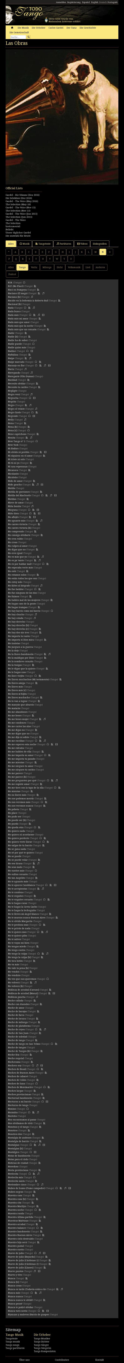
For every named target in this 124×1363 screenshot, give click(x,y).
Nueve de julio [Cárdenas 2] (23, 1264)
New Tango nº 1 (16, 441)
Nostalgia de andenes (19, 1137)
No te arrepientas (17, 888)
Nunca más (14, 1293)
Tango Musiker (42, 1338)
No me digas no (16, 730)
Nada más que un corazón (22, 329)
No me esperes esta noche (22, 744)
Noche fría (13, 1054)
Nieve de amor (16, 502)
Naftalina (13, 354)
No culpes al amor (18, 546)
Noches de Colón (17, 1080)
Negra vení (14, 394)
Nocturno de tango (18, 1105)
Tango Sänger (41, 1345)
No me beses (15, 715)
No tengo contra (16, 950)
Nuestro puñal (16, 1246)
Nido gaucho (15, 484)
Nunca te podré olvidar (20, 1307)
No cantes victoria (18, 524)
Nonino (12, 1109)
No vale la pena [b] (18, 968)
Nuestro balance (17, 1228)
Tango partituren (15, 1348)
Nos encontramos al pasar (22, 1119)
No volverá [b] (15, 986)
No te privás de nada (19, 928)
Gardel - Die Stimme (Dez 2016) (22, 195)
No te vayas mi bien (18, 943)
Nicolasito (13, 474)
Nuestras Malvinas (18, 1220)
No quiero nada (16, 831)
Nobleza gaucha (17, 997)
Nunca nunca (15, 1296)
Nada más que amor (19, 322)
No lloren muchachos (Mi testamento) (28, 679)
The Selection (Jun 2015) (19, 217)
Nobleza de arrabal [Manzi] (23, 993)
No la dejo (13, 650)
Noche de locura (17, 1018)
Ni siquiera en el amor (20, 455)
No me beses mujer (18, 719)
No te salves (14, 939)
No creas (12, 542)
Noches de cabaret (18, 1076)
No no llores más (17, 795)
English (94, 2)
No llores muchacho (19, 697)
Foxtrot (12, 274)
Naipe (11, 358)
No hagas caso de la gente (22, 603)
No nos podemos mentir (21, 798)
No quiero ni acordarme (21, 834)
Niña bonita (14, 506)
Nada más (13, 315)
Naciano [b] (14, 297)
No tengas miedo (17, 946)
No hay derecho (16, 621)
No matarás (14, 708)
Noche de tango (16, 1040)
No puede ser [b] (17, 820)
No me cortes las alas (19, 726)
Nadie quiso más (17, 347)
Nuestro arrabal (17, 1224)
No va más (13, 964)
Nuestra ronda (16, 1213)
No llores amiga (16, 683)
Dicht (60, 267)
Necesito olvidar (17, 383)
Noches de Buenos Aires (21, 1073)
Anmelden (61, 2)
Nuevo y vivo (15, 1275)
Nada (11, 308)
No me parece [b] (17, 777)
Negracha (13, 398)
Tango (22, 267)
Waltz (34, 267)
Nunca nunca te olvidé (20, 1300)
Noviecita (13, 1174)
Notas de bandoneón (19, 1156)
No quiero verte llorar (20, 842)
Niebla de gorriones (19, 492)
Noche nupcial (16, 1058)
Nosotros (13, 1130)
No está (12, 571)
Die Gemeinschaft (19, 32)
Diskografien (100, 244)
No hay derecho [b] (18, 625)
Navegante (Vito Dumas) (21, 376)
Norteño (12, 1116)
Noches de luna (16, 1083)
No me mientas (16, 762)
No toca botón (15, 961)
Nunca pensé (15, 1303)
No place (12, 813)
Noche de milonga (18, 1022)
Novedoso (13, 1166)
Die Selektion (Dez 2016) (19, 198)
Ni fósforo (13, 448)
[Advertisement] (62, 202)
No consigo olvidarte (19, 535)
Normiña (13, 1112)
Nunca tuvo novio (17, 1311)
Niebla (11, 488)
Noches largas (15, 1091)
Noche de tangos (17, 1047)
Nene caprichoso (17, 434)
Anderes (100, 267)
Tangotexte (43, 243)
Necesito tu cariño (18, 387)
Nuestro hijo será (17, 1242)
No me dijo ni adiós (18, 737)
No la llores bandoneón (21, 654)
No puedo (13, 824)
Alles (11, 244)
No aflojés (13, 517)
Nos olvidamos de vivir (20, 1123)
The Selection (13, 223)
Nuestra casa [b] (17, 1199)
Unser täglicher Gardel (18, 232)
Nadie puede (15, 344)
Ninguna (13, 510)
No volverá (14, 982)
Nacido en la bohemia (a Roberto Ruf (28, 300)
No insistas (14, 643)
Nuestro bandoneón (19, 1231)
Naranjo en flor (16, 365)
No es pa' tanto (16, 560)
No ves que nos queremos (22, 979)
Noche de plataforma (19, 1026)
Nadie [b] (13, 336)
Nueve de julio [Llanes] (20, 1267)
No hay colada (15, 618)
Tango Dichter (41, 1341)
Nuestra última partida (20, 1217)
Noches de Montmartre (20, 1087)
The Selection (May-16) (18, 204)
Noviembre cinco (17, 1184)
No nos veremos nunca (20, 805)
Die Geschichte (88, 28)
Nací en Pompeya (17, 290)
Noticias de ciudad (18, 1163)
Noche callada (15, 1000)
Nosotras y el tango (18, 1127)
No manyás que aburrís (21, 704)
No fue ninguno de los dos (22, 593)
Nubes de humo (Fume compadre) (26, 1188)
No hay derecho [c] (18, 629)
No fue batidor (16, 589)
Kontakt (99, 1360)
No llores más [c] (17, 690)
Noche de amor (16, 1008)
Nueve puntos (15, 1271)
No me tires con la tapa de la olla (26, 787)
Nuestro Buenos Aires (20, 1235)
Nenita (11, 437)
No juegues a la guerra (20, 647)
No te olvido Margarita (20, 921)
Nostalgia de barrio (18, 1141)
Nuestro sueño (16, 1249)
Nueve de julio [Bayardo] (21, 1257)
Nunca (11, 1278)
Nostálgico (13, 1152)
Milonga (47, 267)
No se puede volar (18, 860)
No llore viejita (16, 676)
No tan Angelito (16, 878)
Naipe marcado (16, 362)
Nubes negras (15, 1192)
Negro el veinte (16, 409)
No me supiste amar (19, 784)
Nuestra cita (14, 1202)
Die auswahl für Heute (18, 236)
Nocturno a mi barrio (19, 1101)
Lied (88, 267)
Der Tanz (72, 28)
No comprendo (16, 531)
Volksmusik (74, 267)
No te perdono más (18, 925)
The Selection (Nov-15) (18, 210)
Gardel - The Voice (16, 220)
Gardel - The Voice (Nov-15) (21, 207)
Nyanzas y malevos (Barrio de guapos (28, 1314)
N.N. (10, 282)
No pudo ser (14, 816)
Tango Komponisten (45, 1351)
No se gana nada (17, 849)
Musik (24, 243)
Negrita (12, 401)
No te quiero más (17, 932)
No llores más (15, 686)
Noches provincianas (19, 1094)
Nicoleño (13, 477)
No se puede (14, 856)
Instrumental (13, 226)
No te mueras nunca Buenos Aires (26, 917)
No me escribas (16, 741)
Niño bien (13, 513)
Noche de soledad (17, 1036)
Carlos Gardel (56, 28)
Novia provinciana (18, 1170)
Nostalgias (13, 1145)
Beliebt (9, 229)
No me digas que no (19, 733)
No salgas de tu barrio (20, 845)
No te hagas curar (17, 903)
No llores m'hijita (17, 694)
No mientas (14, 791)
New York (13, 445)
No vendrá (13, 971)
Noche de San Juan (18, 1033)
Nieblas (12, 499)
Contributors (62, 1360)
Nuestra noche (16, 1210)
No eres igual (15, 553)
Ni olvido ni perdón (18, 452)
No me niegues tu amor (21, 766)
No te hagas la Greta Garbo (22, 907)
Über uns (24, 1360)
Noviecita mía (15, 1177)
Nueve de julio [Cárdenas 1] (23, 1260)
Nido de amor (15, 481)
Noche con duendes (19, 1004)
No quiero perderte (18, 838)
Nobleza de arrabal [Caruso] (23, 990)
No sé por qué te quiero (21, 852)
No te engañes (15, 896)
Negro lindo (14, 412)
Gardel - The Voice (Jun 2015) (21, 214)
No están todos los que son (22, 578)
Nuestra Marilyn (17, 1206)
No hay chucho (16, 614)
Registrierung (74, 2)
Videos (82, 243)
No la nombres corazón (20, 661)
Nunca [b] (13, 1282)
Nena (11, 423)
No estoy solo (15, 582)
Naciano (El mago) (18, 293)
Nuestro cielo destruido (21, 1238)
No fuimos (13, 596)
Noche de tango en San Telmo (24, 1044)
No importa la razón (19, 636)
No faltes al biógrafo (19, 585)
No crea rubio (15, 538)
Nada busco (14, 311)
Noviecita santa (16, 1181)
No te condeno (16, 892)
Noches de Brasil (17, 1069)
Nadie (11, 333)
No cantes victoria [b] (19, 528)
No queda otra (15, 827)
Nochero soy (14, 1065)
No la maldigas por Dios (21, 658)
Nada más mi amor (18, 318)
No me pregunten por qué (22, 780)
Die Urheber (38, 28)
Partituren (64, 243)
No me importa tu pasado (21, 759)
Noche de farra (16, 1015)
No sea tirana (15, 863)
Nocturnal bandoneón (20, 1098)
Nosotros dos (15, 1134)
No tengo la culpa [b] (19, 957)
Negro (11, 405)
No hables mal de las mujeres (24, 600)
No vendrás (14, 975)
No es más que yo (17, 557)
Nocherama (14, 1062)
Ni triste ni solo (16, 459)
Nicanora (13, 470)
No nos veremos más (19, 802)
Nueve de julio (16, 1253)
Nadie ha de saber (18, 340)
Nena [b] (12, 427)
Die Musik (23, 28)
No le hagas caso (17, 672)
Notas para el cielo (18, 1159)
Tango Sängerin (42, 1348)
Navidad (12, 380)
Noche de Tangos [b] (19, 1051)
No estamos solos (17, 575)
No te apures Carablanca (21, 885)
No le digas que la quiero (22, 668)
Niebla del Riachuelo (19, 495)
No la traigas (15, 665)
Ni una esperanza (18, 466)
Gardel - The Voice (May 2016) (22, 201)
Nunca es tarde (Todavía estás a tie (27, 1289)
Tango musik (13, 1341)
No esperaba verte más (20, 567)
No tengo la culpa (17, 953)
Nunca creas (15, 1285)
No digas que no (17, 549)
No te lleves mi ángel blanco (23, 914)
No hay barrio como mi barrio (24, 611)
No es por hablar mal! (20, 564)
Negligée (13, 391)
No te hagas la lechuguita (22, 910)
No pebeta (13, 809)
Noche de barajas (17, 1011)
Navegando (14, 372)
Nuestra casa (15, 1195)
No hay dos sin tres (18, 632)
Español (86, 2)
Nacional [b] (14, 304)
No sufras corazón (18, 874)
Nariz (11, 369)
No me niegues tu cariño (21, 769)
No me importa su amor (21, 755)
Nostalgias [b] (15, 1148)
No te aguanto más (18, 881)
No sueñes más (16, 870)
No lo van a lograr (18, 701)
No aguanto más (17, 520)
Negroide (13, 416)
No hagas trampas (18, 607)
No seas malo (15, 867)
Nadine (12, 351)
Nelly (11, 419)
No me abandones (18, 712)
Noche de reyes (16, 1029)
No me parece (15, 773)
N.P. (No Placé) (16, 286)
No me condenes (17, 723)
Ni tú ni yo (14, 463)
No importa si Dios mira (21, 640)
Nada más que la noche (21, 326)
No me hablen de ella (19, 751)
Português (112, 2)
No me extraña (16, 748)
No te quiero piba (17, 935)
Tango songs (12, 1345)
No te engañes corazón (20, 899)
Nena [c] (12, 430)
